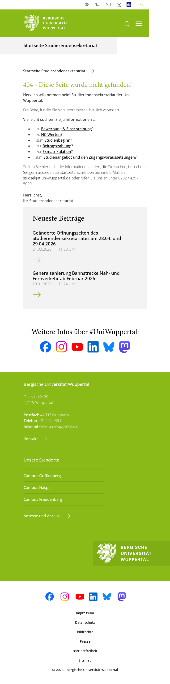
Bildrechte (85, 632)
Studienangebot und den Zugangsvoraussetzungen (89, 157)
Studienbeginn (57, 140)
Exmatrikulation (56, 151)
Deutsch (141, 4)
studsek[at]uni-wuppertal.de (47, 178)
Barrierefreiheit (85, 651)
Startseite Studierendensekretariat (54, 71)
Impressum (85, 613)
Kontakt (31, 438)
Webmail (109, 4)
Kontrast (88, 4)
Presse (85, 641)
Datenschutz (85, 622)
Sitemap (85, 660)
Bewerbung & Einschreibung (66, 128)
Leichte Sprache (130, 4)
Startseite (68, 172)
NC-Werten (51, 134)
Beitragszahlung (56, 145)
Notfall (119, 4)
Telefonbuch (98, 4)
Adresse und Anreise (42, 515)
